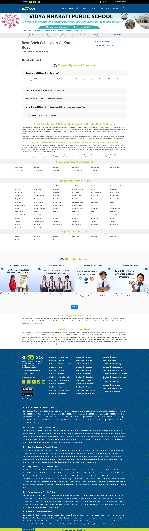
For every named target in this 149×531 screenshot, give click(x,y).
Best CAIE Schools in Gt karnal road (112, 339)
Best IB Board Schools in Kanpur (61, 439)
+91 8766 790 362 (29, 374)
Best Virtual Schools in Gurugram (109, 504)
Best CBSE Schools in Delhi (32, 411)
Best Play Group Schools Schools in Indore (104, 476)
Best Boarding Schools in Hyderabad (101, 450)
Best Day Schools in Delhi (31, 515)
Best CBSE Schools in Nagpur (52, 417)
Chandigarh (113, 236)
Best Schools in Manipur (83, 357)
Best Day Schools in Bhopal (82, 521)
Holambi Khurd (114, 192)
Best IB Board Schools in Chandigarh (105, 439)
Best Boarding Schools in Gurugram (42, 462)
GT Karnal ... (57, 192)
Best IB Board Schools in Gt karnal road (77, 332)
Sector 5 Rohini (38, 218)
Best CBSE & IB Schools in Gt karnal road (49, 335)
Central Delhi (19, 167)
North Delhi (75, 167)
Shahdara (94, 170)
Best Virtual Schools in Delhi (32, 495)
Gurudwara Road (96, 192)
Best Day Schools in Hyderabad (90, 515)
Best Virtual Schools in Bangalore (53, 495)
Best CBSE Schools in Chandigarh (72, 420)
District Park (19, 192)
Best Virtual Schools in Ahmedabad (81, 498)
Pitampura (94, 199)
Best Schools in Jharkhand (111, 385)
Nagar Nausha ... (20, 199)
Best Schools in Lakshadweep (112, 367)
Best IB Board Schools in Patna (83, 439)
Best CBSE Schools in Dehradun (73, 417)
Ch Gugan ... (57, 189)
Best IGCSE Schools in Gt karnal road (108, 337)
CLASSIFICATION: (117, 36)
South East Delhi (77, 170)
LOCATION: (30, 36)
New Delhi (56, 167)
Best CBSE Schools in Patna (52, 420)
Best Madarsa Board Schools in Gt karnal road (53, 341)
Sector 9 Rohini (76, 221)
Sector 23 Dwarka (20, 215)
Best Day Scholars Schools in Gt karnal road (108, 321)
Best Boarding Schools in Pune (46, 453)
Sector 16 (56, 212)
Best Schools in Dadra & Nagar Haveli (115, 374)
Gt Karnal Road (50, 31)
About (71, 8)
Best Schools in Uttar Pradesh (85, 390)
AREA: (64, 36)
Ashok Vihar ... (76, 186)
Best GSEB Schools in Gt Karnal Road (69, 31)
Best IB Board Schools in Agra (72, 442)
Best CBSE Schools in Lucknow (96, 414)
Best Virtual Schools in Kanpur (45, 504)
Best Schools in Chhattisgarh (112, 388)
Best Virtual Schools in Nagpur (64, 501)
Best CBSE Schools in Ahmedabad (74, 414)
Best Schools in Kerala (56, 387)
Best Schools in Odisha (83, 370)
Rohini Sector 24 (58, 205)
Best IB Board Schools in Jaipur (40, 439)
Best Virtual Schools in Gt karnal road (83, 321)
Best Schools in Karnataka (57, 383)
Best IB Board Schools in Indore (34, 436)
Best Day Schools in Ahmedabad (67, 518)
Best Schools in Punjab (83, 374)
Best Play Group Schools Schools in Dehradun (88, 479)
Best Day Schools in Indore (107, 518)
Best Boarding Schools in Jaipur (52, 459)
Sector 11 (56, 208)
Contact (115, 8)
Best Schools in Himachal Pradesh (60, 377)
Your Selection (28, 529)
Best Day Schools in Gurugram (77, 524)
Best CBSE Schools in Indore (116, 414)
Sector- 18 (94, 221)
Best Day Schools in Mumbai (46, 518)
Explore (84, 8)
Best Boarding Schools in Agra (86, 462)
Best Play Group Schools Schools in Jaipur (43, 482)
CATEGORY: (81, 36)
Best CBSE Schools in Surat (33, 417)
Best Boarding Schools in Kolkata (78, 450)
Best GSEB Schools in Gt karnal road (79, 341)
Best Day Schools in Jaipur (100, 521)
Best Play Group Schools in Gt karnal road (55, 318)
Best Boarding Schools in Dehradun (105, 456)
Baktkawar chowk (115, 186)
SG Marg (17, 224)
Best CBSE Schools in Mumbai (52, 414)
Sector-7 (112, 221)
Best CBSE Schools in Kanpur (32, 420)
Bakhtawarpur (95, 186)
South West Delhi (39, 170)
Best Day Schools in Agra (114, 524)
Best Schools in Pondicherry (112, 364)
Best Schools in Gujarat (56, 370)
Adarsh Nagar (19, 186)
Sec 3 (111, 205)
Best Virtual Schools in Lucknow (103, 498)
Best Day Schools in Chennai (110, 515)
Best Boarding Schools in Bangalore (55, 450)
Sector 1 (17, 208)
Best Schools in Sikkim (83, 380)
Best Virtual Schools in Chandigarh (86, 504)
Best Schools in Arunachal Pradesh (60, 364)
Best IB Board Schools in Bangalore (55, 431)
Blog (77, 8)
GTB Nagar (75, 192)
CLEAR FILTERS (27, 57)
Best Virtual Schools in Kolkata (75, 495)
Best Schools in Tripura (83, 387)
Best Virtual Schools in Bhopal (107, 501)
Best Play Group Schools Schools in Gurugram (59, 485)
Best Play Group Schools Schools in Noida (88, 485)
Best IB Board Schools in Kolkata (77, 431)
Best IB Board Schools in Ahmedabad (91, 434)
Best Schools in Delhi (110, 357)
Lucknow (37, 240)
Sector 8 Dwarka (39, 221)
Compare (93, 8)
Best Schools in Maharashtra (58, 393)
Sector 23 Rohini (39, 215)
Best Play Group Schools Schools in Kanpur (72, 482)
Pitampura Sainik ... (116, 199)
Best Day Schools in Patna (37, 524)
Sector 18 (94, 212)
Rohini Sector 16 (39, 205)
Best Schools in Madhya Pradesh (59, 390)
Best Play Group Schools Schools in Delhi (36, 470)
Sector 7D (113, 218)
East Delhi (37, 167)
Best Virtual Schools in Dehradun (85, 501)
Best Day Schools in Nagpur (43, 521)
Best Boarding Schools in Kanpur (73, 459)
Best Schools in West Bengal (85, 393)
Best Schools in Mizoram (84, 364)
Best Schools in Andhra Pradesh (59, 357)
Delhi (29, 31)
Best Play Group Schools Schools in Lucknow (75, 476)
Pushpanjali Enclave (78, 202)
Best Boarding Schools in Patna (95, 459)
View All (74, 307)
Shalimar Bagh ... (77, 224)
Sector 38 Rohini (115, 215)
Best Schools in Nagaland (84, 367)
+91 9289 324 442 (29, 377)
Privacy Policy (26, 399)
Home (64, 8)
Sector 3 (93, 215)
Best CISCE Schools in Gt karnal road (90, 339)
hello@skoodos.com (108, 2)
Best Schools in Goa (109, 360)
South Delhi (18, 170)
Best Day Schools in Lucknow (87, 518)
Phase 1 (55, 199)
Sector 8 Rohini (57, 221)
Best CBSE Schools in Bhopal (93, 417)
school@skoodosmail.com (31, 370)
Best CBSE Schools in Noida (115, 420)
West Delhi (56, 170)
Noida (17, 236)
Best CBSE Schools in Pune (32, 414)
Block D (17, 189)
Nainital (17, 240)
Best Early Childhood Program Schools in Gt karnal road (62, 339)
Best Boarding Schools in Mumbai (68, 453)
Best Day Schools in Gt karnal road (32, 318)
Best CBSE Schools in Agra (31, 423)
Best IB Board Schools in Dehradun (98, 436)
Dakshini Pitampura (78, 189)
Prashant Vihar (38, 202)
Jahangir (18, 195)
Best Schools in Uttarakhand (112, 382)
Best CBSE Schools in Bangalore (52, 411)
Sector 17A (75, 212)
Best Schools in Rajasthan (84, 377)
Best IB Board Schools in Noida (52, 442)
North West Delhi (38, 31)
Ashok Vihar (56, 186)
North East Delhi (96, 167)
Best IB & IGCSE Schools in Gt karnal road (57, 337)
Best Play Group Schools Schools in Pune (86, 473)
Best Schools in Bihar (55, 367)
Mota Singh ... (95, 195)
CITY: (47, 36)
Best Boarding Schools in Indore (40, 456)
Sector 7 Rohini (95, 218)
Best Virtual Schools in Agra (49, 507)
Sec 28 (93, 205)
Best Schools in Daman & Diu (112, 370)
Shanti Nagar (95, 224)
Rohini (112, 202)
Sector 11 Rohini (77, 208)
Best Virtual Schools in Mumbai (59, 498)
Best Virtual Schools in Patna (65, 504)
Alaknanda (37, 186)
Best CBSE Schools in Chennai (115, 411)
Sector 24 (56, 215)
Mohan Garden (76, 195)
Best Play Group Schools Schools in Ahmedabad (44, 476)
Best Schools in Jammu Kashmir (59, 380)
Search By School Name (102, 42)
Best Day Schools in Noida (96, 524)
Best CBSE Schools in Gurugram (94, 420)
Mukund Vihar (114, 195)
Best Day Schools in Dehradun (63, 521)
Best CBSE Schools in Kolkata (73, 411)
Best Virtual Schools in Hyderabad (96, 495)
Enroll (108, 8)
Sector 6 (55, 218)
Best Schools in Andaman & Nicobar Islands (114, 377)
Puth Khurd (94, 202)
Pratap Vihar (57, 202)
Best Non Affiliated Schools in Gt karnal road (104, 341)
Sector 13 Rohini (115, 208)
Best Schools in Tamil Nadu (85, 383)
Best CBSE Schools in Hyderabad (94, 411)
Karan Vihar (56, 195)
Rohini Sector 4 (76, 205)
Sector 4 (17, 218)
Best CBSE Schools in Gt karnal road (32, 332)
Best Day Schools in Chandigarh (57, 524)
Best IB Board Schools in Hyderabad (100, 431)
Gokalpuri (37, 192)
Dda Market (113, 189)
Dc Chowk (94, 189)
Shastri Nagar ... (115, 224)
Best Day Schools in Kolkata (70, 515)
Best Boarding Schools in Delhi (33, 450)
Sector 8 (17, 221)
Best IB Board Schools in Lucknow (115, 434)
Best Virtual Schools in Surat (44, 501)
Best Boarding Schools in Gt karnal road (80, 318)
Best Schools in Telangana (111, 392)
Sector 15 (37, 212)
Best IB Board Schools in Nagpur (76, 436)
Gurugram (37, 236)
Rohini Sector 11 (20, 205)
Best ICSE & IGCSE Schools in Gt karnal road (83, 337)
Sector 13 (94, 208)
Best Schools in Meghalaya (84, 360)
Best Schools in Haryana (56, 374)
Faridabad (56, 236)
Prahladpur (18, 202)
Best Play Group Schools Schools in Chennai (58, 473)
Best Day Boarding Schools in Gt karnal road (106, 318)
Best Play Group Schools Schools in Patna (100, 482)
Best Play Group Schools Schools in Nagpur (58, 479)
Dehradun (94, 236)
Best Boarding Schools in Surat (61, 456)
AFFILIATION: (98, 36)
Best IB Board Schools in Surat (55, 436)
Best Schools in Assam (56, 360)
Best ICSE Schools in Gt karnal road (54, 332)
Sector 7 (74, 218)
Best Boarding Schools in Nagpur (82, 456)
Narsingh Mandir (39, 199)
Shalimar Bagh (57, 224)
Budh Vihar (37, 189)
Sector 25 (75, 215)
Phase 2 (74, 199)
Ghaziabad (75, 236)
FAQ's (101, 8)
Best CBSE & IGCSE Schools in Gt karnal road (105, 335)
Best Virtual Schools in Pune (38, 498)
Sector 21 (113, 212)
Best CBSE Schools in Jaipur (113, 417)
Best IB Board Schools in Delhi (32, 431)
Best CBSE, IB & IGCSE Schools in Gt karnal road (77, 335)
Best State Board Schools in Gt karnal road (102, 332)
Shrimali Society (20, 228)
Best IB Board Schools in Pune (46, 434)
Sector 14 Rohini (20, 212)
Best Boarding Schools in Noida (65, 462)
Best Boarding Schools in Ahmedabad (92, 453)
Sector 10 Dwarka (39, 208)
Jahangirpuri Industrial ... (41, 195)
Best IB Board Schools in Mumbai (67, 434)
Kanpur (55, 240)
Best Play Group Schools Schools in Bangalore (65, 470)
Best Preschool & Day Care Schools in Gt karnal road (55, 321)
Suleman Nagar (38, 228)
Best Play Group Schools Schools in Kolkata (95, 470)
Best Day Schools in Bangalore (50, 515)
